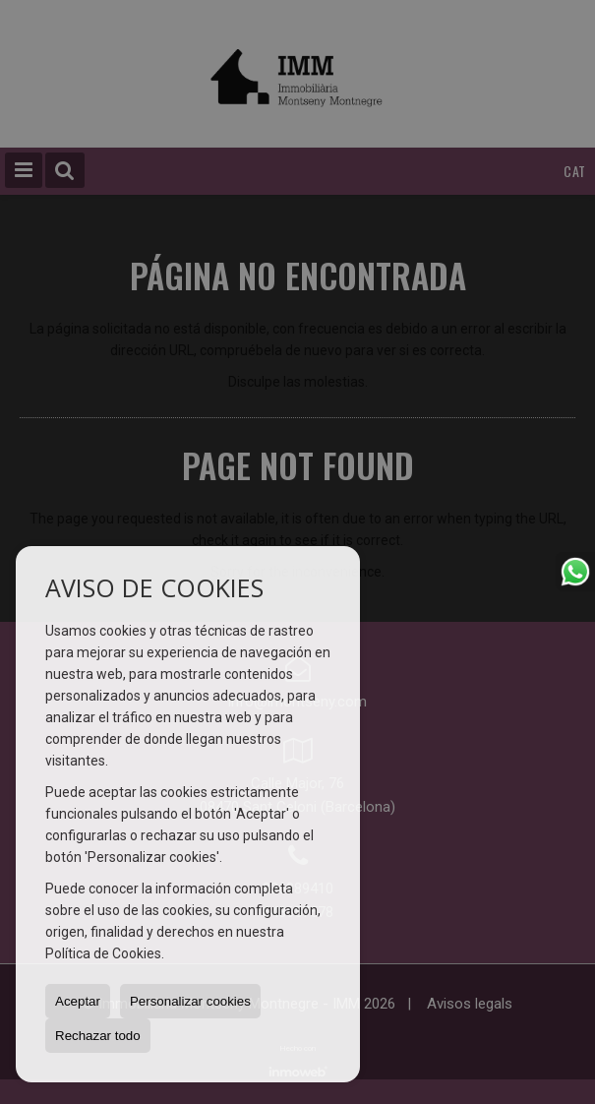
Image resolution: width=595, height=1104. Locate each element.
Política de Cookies (103, 953)
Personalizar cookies (190, 1001)
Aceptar (77, 1001)
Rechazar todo (98, 1035)
